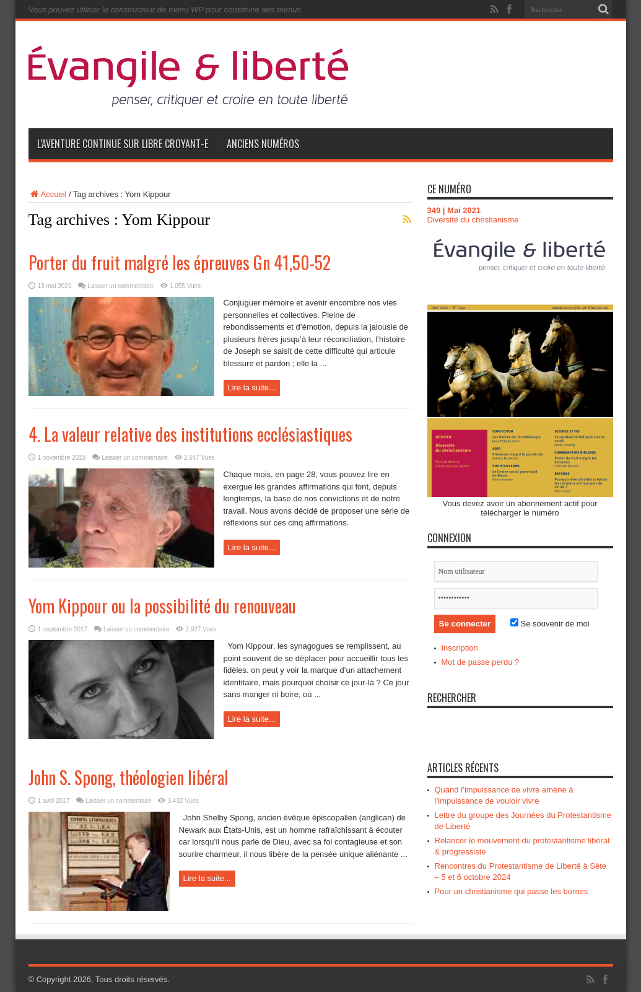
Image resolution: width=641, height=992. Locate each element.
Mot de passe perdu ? (481, 662)
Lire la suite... (252, 387)
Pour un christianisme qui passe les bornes (511, 891)
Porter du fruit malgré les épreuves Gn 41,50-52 (179, 262)
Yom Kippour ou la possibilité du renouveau (162, 605)
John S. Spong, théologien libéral (128, 777)
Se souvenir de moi (550, 623)
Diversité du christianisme (473, 219)
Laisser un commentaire (120, 286)
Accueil (47, 194)
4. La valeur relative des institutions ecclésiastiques (190, 434)
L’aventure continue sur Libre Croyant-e (122, 143)
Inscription (460, 647)
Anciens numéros (263, 143)
